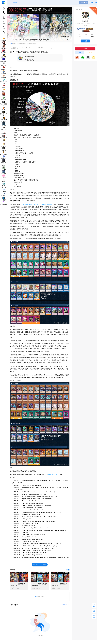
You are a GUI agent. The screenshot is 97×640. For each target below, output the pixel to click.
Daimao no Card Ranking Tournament (33, 501)
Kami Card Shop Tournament (31, 514)
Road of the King (53, 474)
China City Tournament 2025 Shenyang (34, 494)
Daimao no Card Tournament (31, 541)
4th (53, 548)
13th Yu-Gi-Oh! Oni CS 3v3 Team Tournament (36, 530)
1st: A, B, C (51, 481)
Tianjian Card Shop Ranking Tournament (34, 552)
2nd (46, 548)
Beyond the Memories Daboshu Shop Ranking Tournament (40, 496)
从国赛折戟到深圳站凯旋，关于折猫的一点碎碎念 (37, 204)
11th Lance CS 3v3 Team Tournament (33, 535)
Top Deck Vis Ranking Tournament (32, 503)
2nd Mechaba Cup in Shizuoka (31, 548)
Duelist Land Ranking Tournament (32, 539)
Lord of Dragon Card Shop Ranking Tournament (37, 550)
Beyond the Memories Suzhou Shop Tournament (37, 499)
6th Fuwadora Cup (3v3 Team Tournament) (35, 528)
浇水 (80, 52)
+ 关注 (85, 41)
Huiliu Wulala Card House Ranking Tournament (36, 505)
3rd (49, 548)
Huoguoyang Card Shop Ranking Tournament (36, 510)
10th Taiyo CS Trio (27, 532)
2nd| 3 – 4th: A (54, 544)
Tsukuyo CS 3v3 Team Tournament (32, 537)
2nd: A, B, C (59, 481)
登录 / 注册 (94, 2)
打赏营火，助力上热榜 (39, 565)
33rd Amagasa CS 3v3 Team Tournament (34, 487)
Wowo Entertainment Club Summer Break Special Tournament (41, 512)
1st (48, 544)
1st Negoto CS (26, 519)
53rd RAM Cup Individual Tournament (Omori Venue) (38, 492)
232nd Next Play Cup (28, 525)
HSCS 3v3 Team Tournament (30, 516)
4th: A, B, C (18, 483)
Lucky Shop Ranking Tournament (32, 508)
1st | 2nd (60, 557)
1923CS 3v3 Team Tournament (31, 485)
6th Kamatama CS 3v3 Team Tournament (34, 481)
